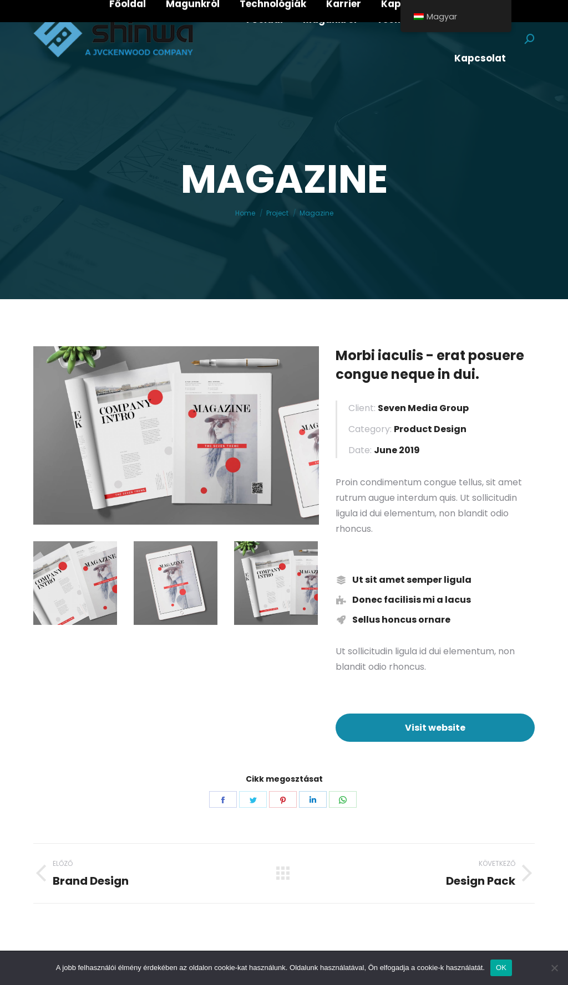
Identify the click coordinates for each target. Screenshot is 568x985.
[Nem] (554, 967)
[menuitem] (264, 20)
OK (501, 967)
